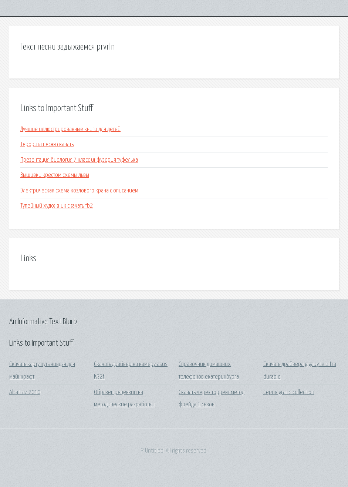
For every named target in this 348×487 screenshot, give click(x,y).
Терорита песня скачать (47, 144)
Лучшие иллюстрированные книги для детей (70, 129)
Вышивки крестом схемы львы (54, 175)
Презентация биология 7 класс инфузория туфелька (79, 160)
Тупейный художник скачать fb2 (56, 206)
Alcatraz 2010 (24, 392)
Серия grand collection (288, 392)
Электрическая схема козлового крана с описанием (79, 191)
